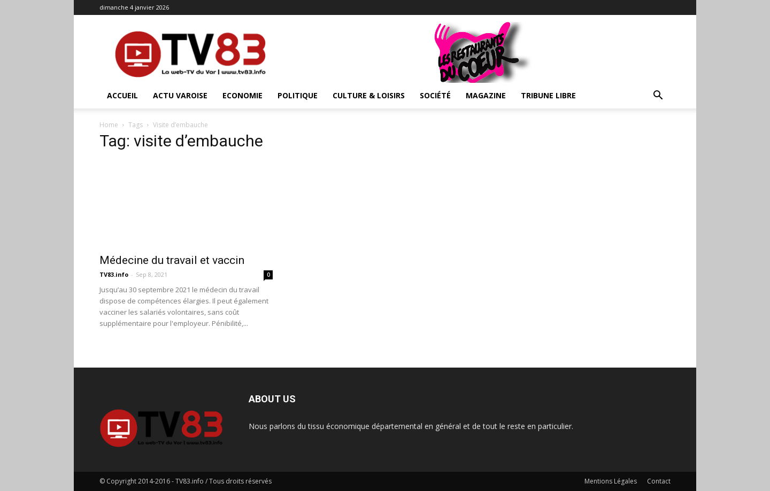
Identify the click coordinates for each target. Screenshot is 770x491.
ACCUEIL (122, 95)
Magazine (486, 95)
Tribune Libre (548, 95)
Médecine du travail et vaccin (171, 260)
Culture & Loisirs (369, 95)
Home (108, 124)
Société (435, 95)
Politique (298, 95)
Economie (242, 95)
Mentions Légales (610, 481)
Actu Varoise (180, 95)
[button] (658, 96)
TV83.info (113, 274)
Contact (659, 481)
